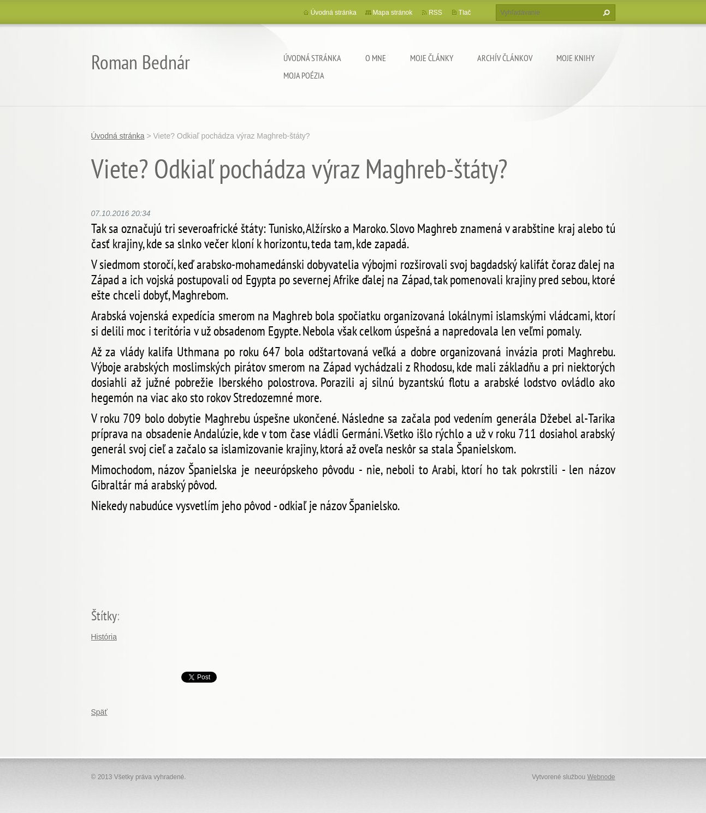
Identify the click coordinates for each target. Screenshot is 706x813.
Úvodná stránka (312, 57)
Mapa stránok (393, 12)
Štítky (104, 615)
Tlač (465, 12)
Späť (99, 712)
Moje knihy (575, 57)
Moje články (431, 57)
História (104, 636)
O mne (375, 57)
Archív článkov (504, 57)
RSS (435, 12)
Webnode (601, 777)
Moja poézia (303, 75)
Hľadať (605, 12)
